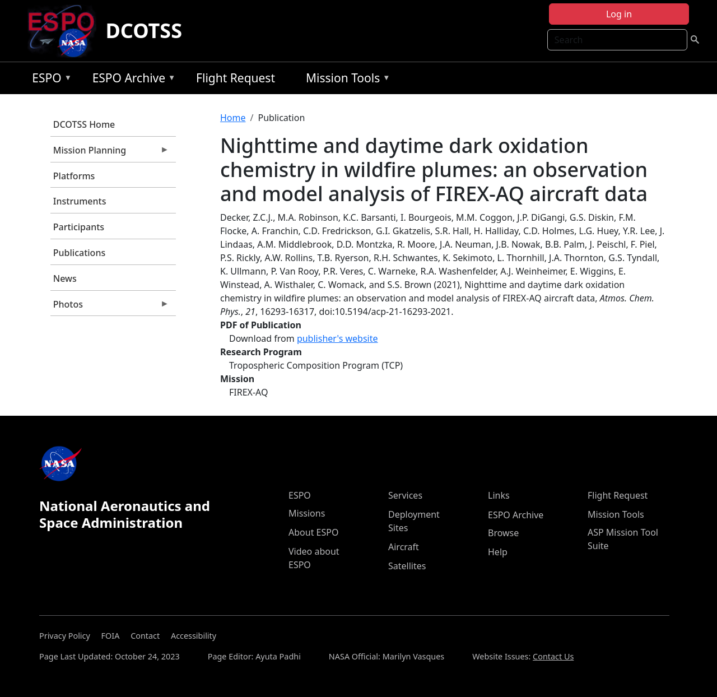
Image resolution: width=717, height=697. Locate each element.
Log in (619, 14)
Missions (306, 513)
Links (499, 495)
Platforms (74, 176)
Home (233, 117)
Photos (109, 307)
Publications (79, 253)
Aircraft (403, 547)
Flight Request (235, 78)
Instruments (79, 201)
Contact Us (553, 656)
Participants (78, 227)
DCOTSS (143, 30)
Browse (503, 533)
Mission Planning (109, 153)
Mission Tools (345, 80)
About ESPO (313, 532)
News (65, 278)
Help (498, 552)
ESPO (49, 80)
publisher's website (337, 338)
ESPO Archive (131, 80)
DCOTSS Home (84, 124)
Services (405, 495)
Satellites (407, 566)
